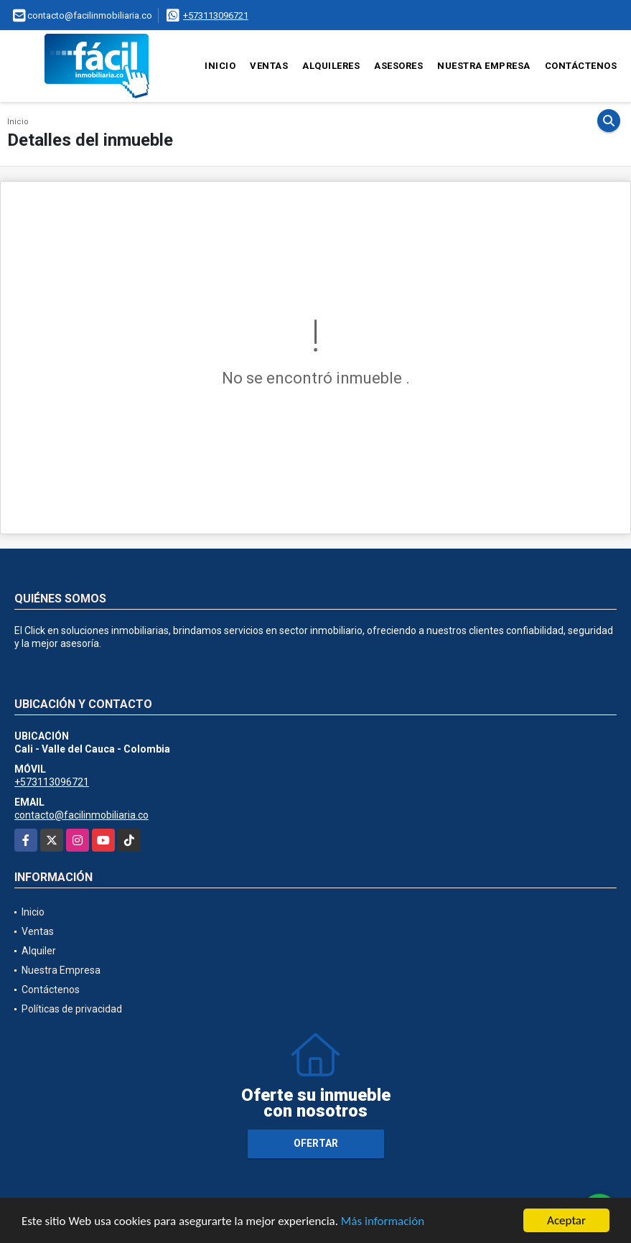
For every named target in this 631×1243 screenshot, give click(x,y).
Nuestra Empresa (483, 65)
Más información (382, 1221)
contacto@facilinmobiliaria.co (81, 815)
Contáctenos (581, 65)
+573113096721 (215, 15)
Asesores (398, 65)
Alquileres (331, 65)
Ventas (269, 65)
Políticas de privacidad (72, 1009)
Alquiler (39, 950)
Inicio (220, 65)
